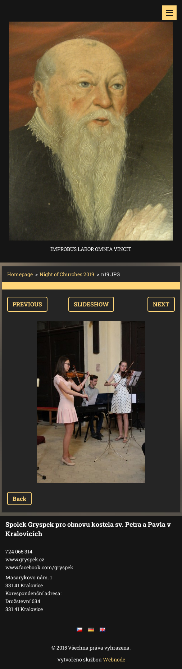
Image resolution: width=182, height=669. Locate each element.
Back (19, 498)
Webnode (114, 659)
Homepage (20, 274)
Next (161, 304)
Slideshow (91, 304)
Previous (27, 304)
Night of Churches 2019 (67, 274)
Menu (169, 12)
